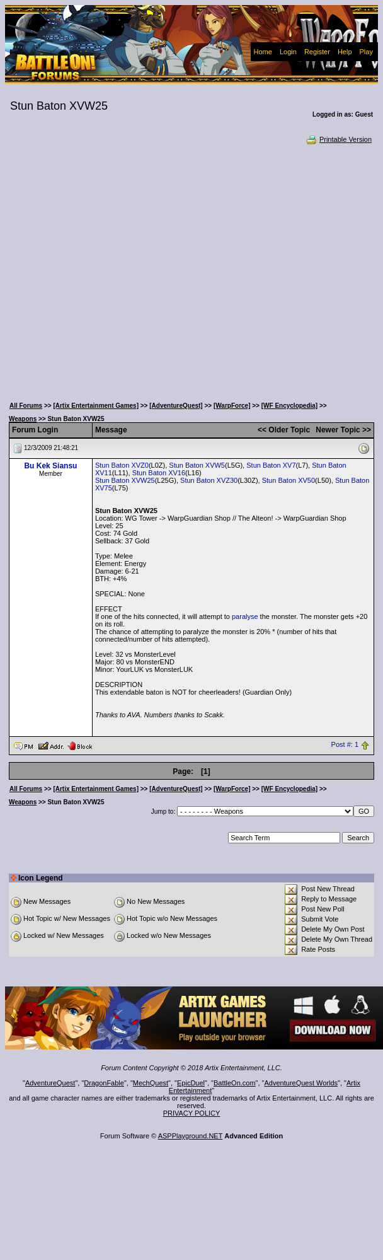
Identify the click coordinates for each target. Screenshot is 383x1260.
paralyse (245, 616)
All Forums (25, 405)
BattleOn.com (235, 1083)
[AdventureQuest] (175, 405)
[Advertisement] (122, 269)
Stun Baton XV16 (158, 473)
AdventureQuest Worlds (301, 1083)
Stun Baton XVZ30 (208, 480)
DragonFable (104, 1083)
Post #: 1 (344, 745)
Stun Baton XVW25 (125, 480)
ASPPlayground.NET (190, 1136)
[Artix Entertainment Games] (96, 405)
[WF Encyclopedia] (289, 405)
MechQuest (150, 1083)
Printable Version (339, 139)
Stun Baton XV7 (270, 465)
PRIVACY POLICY (191, 1113)
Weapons (23, 418)
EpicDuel (191, 1083)
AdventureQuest (50, 1083)
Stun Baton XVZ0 (122, 465)
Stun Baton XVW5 (197, 465)
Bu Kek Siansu (50, 465)
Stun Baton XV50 (288, 480)
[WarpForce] (232, 405)
